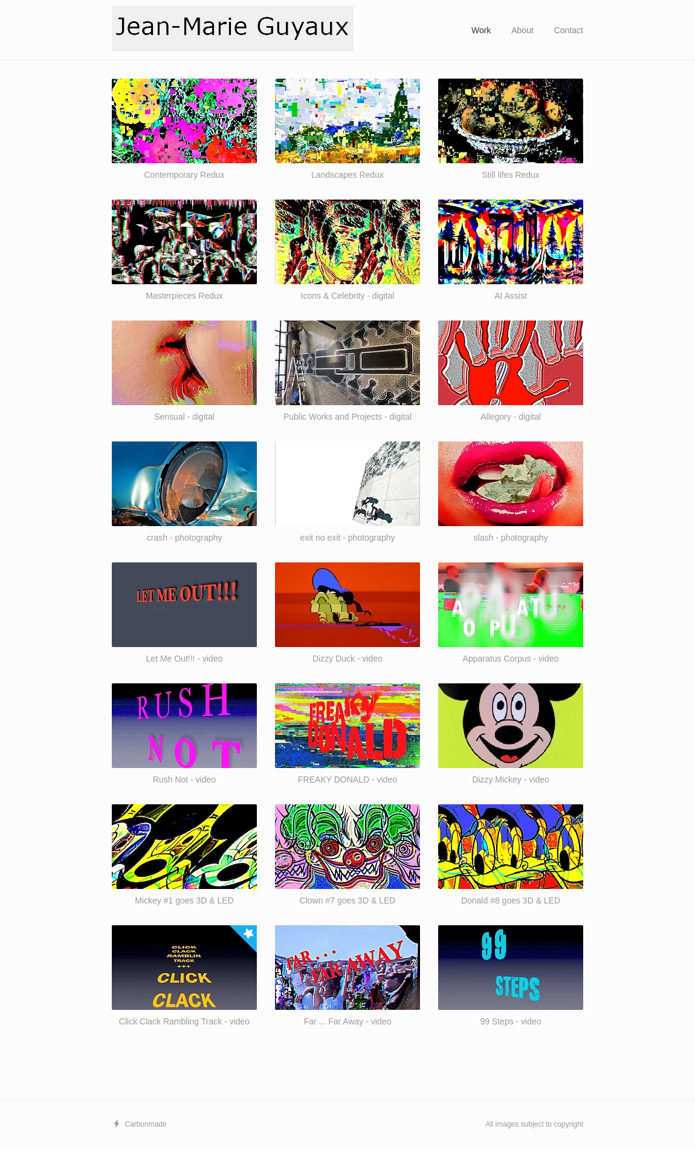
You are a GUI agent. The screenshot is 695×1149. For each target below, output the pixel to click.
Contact (568, 30)
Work (481, 30)
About (522, 30)
